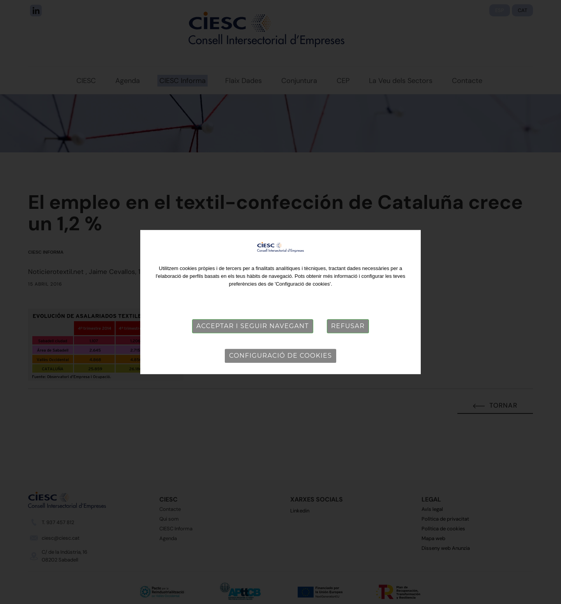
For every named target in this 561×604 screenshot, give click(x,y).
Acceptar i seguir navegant (252, 326)
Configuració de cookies (280, 355)
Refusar (348, 326)
